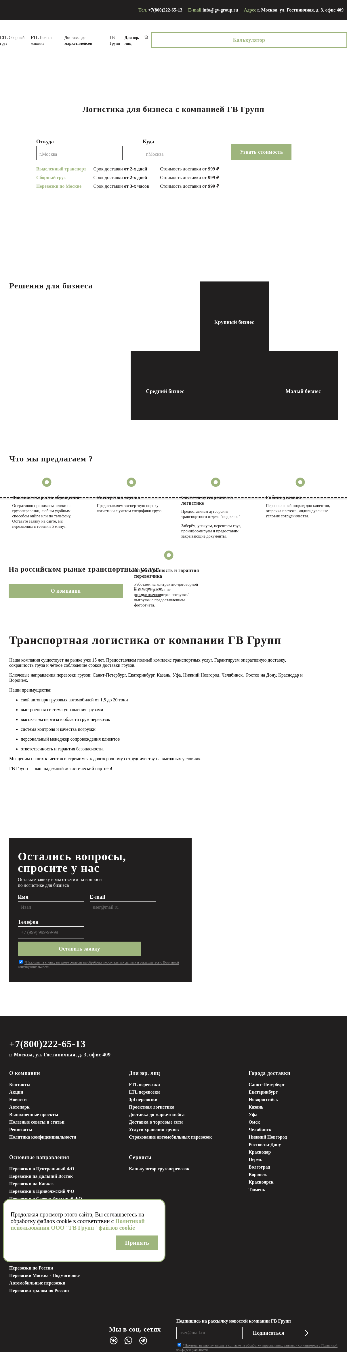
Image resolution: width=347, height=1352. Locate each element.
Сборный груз (71, 37)
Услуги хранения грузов (154, 1106)
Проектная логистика (151, 1083)
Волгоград (259, 1143)
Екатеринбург (263, 1068)
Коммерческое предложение (114, 585)
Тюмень (257, 1166)
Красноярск (261, 1158)
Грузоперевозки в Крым (34, 1197)
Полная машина (109, 37)
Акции (16, 1068)
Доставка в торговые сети (156, 1098)
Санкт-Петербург (267, 1061)
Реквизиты (20, 1106)
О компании (42, 585)
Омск (254, 1098)
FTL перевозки (144, 1061)
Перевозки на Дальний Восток (41, 1152)
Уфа (253, 1091)
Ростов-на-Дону (265, 1121)
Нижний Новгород (268, 1113)
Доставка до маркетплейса (156, 1091)
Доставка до (154, 37)
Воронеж (258, 1151)
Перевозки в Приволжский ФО (41, 1167)
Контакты (19, 1061)
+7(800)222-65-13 (165, 9)
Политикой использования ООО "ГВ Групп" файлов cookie (78, 1224)
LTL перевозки (144, 1068)
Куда (148, 136)
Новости (18, 1076)
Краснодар (260, 1128)
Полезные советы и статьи (36, 1098)
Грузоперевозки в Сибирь (36, 1182)
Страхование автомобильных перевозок (170, 1113)
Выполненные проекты (33, 1091)
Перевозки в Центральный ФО (41, 1145)
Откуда (45, 136)
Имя (23, 889)
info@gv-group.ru (220, 9)
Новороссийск (263, 1076)
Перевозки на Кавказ (31, 1160)
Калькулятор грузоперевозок (159, 1145)
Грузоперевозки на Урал (34, 1190)
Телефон (28, 914)
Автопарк (19, 1083)
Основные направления (39, 1134)
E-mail (97, 889)
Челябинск (260, 1106)
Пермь (255, 1136)
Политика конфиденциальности (42, 1113)
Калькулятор (316, 37)
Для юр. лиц (144, 1050)
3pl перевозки (143, 1076)
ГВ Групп (202, 38)
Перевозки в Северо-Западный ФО (45, 1175)
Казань (256, 1083)
